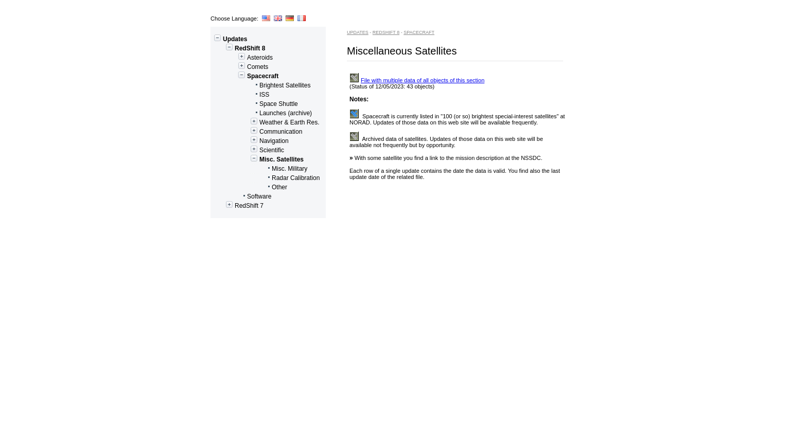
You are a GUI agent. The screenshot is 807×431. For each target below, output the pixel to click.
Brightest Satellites (262, 85)
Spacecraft (246, 76)
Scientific (249, 150)
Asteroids (243, 57)
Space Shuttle (256, 103)
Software (242, 196)
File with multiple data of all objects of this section (416, 80)
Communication (258, 131)
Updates (230, 39)
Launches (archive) (263, 113)
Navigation (251, 141)
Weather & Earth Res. (267, 122)
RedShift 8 (239, 48)
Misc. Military (260, 168)
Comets (241, 66)
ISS (241, 94)
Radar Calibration (267, 178)
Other (250, 187)
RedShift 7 (239, 205)
